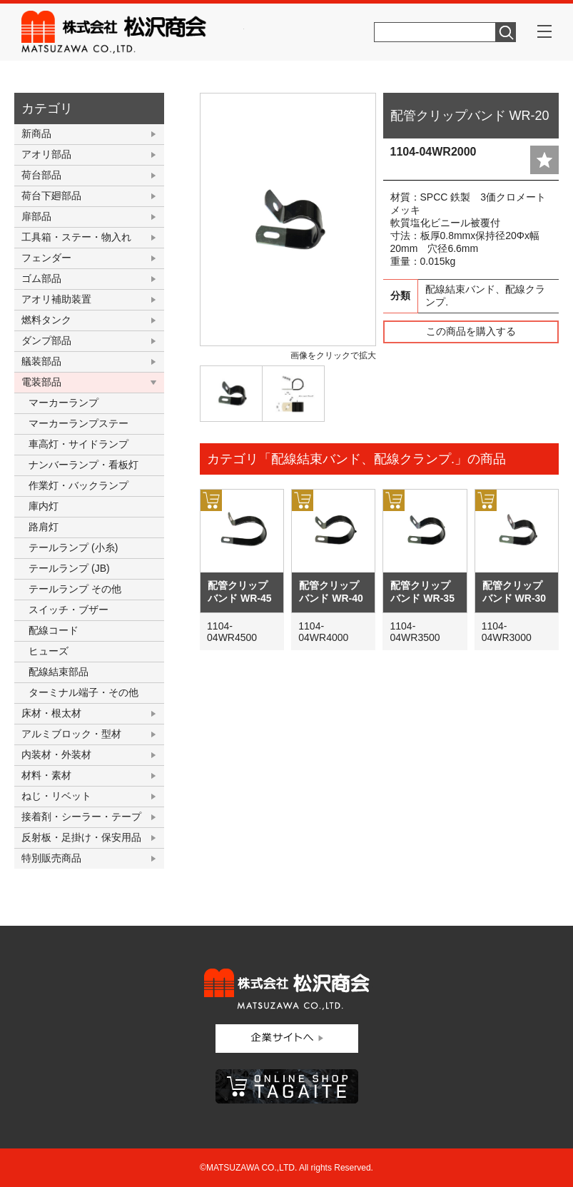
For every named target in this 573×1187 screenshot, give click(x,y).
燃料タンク (46, 319)
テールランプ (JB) (69, 568)
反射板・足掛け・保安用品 (81, 837)
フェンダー (46, 257)
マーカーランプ (63, 402)
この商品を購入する (471, 331)
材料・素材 (46, 775)
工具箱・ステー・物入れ (76, 237)
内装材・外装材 (56, 754)
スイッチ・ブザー (68, 609)
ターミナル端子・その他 (83, 692)
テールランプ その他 (75, 589)
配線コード (53, 630)
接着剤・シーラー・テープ (81, 816)
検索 (506, 32)
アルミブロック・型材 (71, 733)
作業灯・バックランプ (78, 485)
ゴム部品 (41, 278)
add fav (544, 160)
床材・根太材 (51, 713)
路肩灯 (44, 526)
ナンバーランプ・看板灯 (83, 464)
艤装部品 (41, 361)
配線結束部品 (58, 671)
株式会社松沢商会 (132, 32)
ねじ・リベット (56, 796)
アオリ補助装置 (56, 299)
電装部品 (41, 382)
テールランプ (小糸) (73, 547)
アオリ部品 (46, 154)
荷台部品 (41, 175)
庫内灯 (44, 506)
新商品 (36, 133)
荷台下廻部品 (51, 195)
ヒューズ (49, 651)
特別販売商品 (51, 858)
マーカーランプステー (78, 423)
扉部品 (36, 216)
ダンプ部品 (46, 340)
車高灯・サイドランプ (78, 444)
